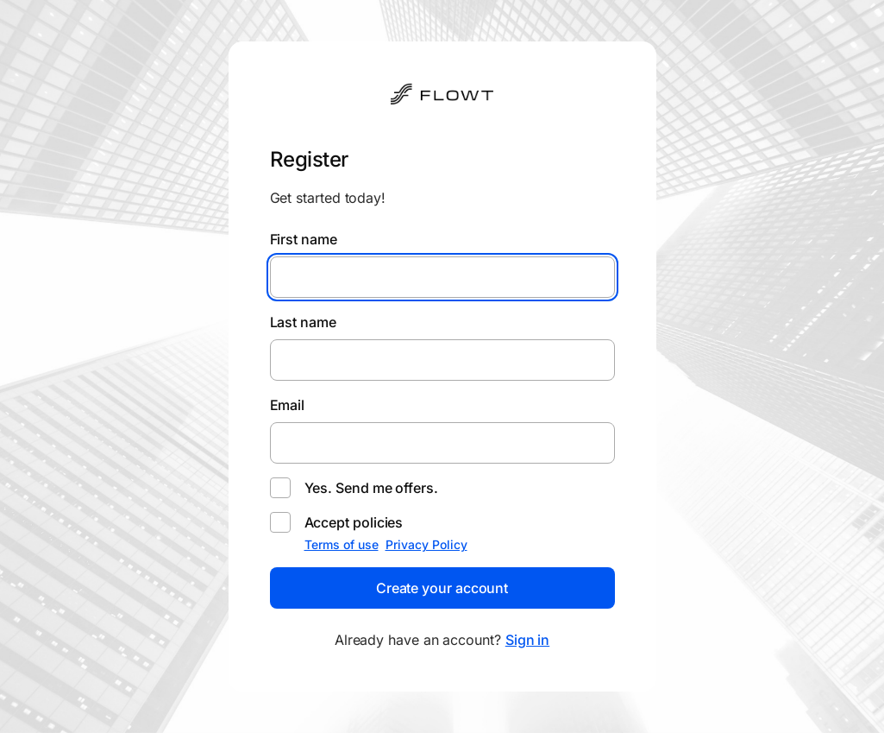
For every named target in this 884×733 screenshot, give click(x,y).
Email (287, 405)
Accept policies (354, 522)
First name (303, 239)
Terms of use (341, 544)
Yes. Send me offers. (371, 487)
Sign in (527, 639)
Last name (303, 322)
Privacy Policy (426, 544)
